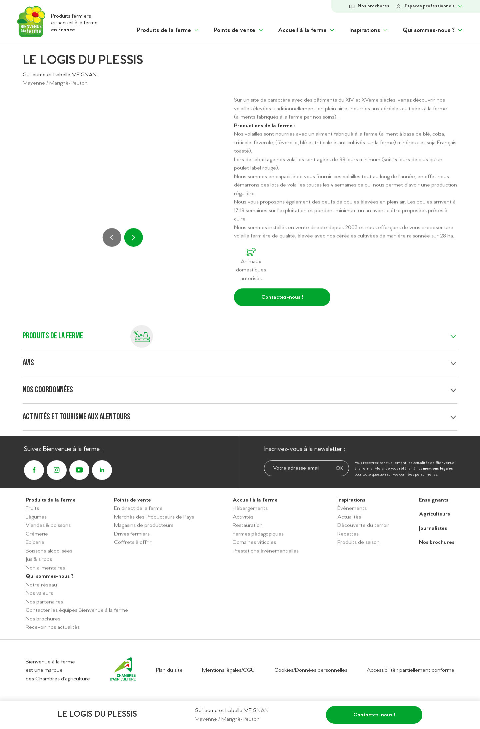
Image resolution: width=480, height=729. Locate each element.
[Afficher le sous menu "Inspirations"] (369, 30)
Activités (243, 517)
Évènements (352, 508)
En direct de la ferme (138, 508)
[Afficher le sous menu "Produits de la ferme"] (168, 30)
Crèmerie (37, 534)
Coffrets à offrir (133, 542)
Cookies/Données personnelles (310, 670)
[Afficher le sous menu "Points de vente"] (239, 30)
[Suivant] (133, 237)
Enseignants (433, 500)
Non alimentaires (45, 567)
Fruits (32, 508)
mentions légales (438, 468)
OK (339, 468)
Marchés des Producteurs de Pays (154, 517)
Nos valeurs (39, 593)
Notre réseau (41, 584)
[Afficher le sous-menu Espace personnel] (429, 6)
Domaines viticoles (254, 542)
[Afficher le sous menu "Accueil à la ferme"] (306, 30)
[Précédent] (112, 237)
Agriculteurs (434, 514)
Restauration (248, 525)
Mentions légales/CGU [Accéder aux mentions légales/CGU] (228, 670)
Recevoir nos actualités (53, 627)
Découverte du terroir (363, 525)
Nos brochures (43, 618)
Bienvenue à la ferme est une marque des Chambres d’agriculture (58, 670)
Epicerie (35, 542)
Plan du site (169, 670)
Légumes (36, 517)
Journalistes (433, 528)
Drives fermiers (132, 534)
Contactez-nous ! (282, 297)
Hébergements (250, 508)
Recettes (348, 534)
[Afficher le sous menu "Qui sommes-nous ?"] (433, 30)
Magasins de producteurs (143, 525)
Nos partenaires (44, 601)
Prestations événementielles (266, 550)
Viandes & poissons (48, 525)
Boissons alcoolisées (49, 550)
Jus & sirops (39, 559)
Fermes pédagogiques (258, 534)
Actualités (349, 517)
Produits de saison (358, 542)
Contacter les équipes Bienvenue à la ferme (77, 610)
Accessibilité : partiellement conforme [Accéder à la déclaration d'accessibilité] (410, 670)
